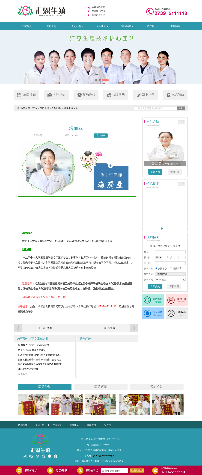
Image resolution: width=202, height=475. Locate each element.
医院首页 (27, 26)
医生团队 (56, 108)
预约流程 (86, 95)
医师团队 (74, 425)
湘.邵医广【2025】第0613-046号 (31, 345)
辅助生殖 (91, 425)
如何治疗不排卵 (111, 469)
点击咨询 (100, 135)
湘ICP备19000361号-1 (103, 455)
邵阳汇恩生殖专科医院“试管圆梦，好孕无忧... (38, 359)
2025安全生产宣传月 (26, 369)
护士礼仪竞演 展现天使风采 (29, 350)
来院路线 (175, 26)
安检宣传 (20, 374)
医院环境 (100, 387)
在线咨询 (155, 172)
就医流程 (26, 95)
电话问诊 (175, 95)
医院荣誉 (44, 387)
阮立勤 (111, 328)
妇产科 (107, 425)
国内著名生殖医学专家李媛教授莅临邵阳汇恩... (39, 364)
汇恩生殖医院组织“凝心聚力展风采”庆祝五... (38, 355)
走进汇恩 (44, 108)
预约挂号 (174, 172)
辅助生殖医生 (71, 108)
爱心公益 (156, 387)
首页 (34, 108)
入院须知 (56, 95)
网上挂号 (145, 95)
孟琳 (49, 328)
